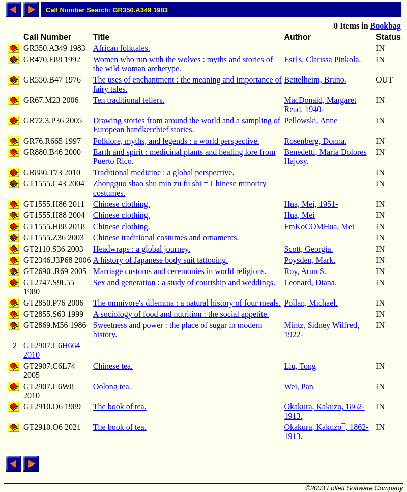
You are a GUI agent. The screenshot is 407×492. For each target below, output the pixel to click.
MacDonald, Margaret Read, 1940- (320, 105)
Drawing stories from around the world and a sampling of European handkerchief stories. (186, 125)
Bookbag (385, 25)
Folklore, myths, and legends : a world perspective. (176, 140)
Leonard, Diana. (310, 282)
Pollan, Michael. (310, 302)
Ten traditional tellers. (129, 100)
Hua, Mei (299, 215)
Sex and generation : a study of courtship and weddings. (184, 282)
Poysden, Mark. (309, 260)
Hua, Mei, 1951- (311, 204)
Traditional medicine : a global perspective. (164, 172)
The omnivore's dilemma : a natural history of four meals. (187, 302)
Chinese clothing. (121, 204)
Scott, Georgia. (308, 248)
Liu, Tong (300, 366)
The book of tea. (120, 406)
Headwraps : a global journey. (141, 248)
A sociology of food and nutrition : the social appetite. (181, 314)
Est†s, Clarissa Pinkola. (322, 59)
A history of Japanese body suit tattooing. (160, 260)
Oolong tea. (112, 386)
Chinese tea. (113, 366)
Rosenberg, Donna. (315, 140)
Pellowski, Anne (310, 120)
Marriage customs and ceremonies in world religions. (180, 271)
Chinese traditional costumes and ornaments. (166, 237)
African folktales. (121, 48)
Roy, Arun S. (305, 271)
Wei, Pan (298, 386)
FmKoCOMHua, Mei (319, 226)
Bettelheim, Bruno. (315, 79)
